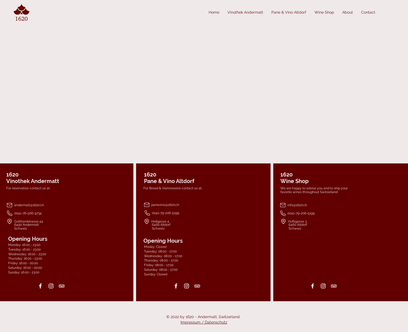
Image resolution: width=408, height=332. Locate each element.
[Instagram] (51, 286)
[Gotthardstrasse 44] (49, 221)
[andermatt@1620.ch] (45, 205)
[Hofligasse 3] (318, 221)
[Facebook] (40, 286)
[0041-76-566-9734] (45, 213)
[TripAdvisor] (61, 286)
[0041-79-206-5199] (177, 213)
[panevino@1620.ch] (176, 204)
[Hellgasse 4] (186, 221)
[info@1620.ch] (314, 205)
